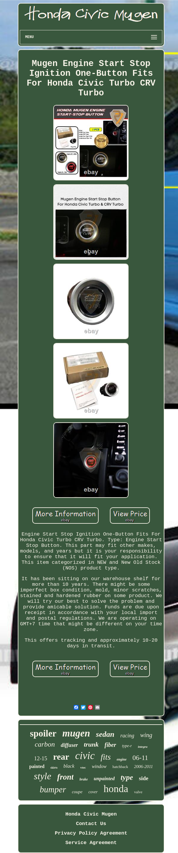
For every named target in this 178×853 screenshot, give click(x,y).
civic (85, 755)
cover (93, 792)
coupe (77, 791)
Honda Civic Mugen (91, 814)
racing (127, 736)
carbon (45, 744)
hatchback (120, 766)
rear (61, 756)
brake (83, 779)
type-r (127, 746)
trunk (91, 744)
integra (142, 746)
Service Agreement (91, 843)
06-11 (140, 757)
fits (106, 756)
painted (37, 766)
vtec (83, 767)
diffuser (69, 745)
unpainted (104, 778)
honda (116, 788)
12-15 (40, 758)
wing (146, 735)
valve (138, 792)
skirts (53, 767)
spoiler (43, 733)
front (65, 776)
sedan (105, 734)
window (99, 766)
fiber (110, 745)
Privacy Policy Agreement (91, 833)
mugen (76, 733)
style (42, 776)
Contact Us (91, 824)
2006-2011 (143, 766)
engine (121, 759)
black (68, 766)
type (127, 777)
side (143, 778)
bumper (53, 789)
